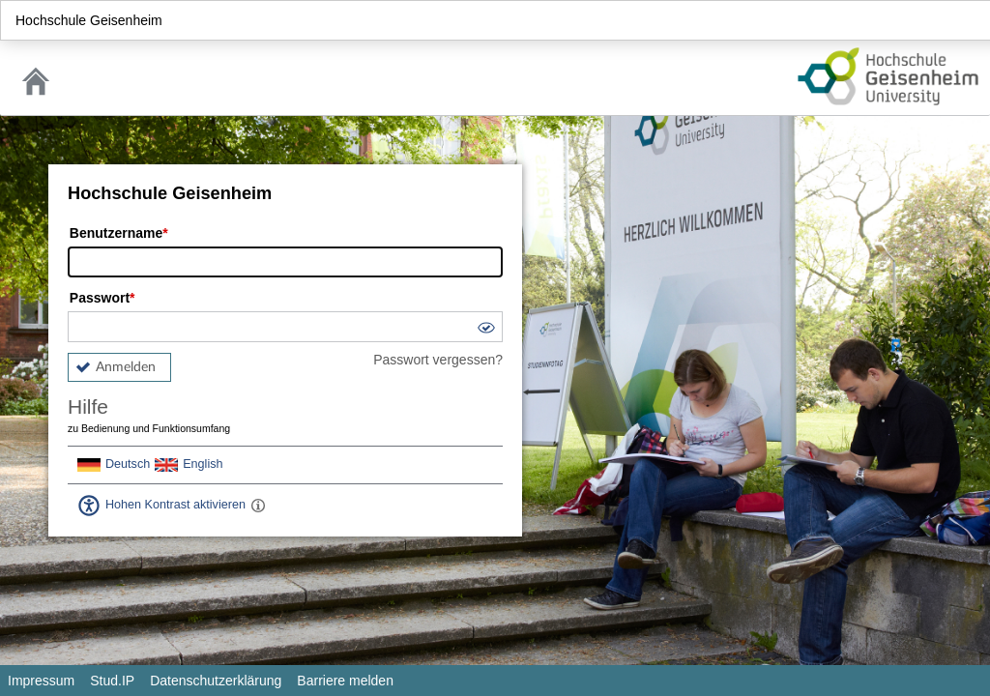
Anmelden (126, 367)
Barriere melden (345, 680)
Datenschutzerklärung (215, 680)
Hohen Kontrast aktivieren (175, 504)
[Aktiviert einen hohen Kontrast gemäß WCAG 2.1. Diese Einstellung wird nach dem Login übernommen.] (258, 505)
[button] (485, 330)
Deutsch (127, 464)
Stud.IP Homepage (888, 76)
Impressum (41, 680)
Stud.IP (112, 680)
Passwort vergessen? (438, 359)
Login (966, 20)
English (202, 464)
